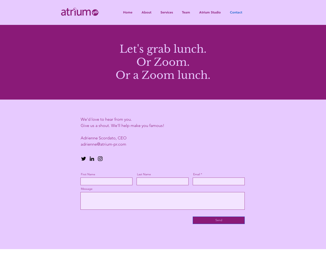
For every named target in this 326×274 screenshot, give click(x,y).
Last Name (144, 174)
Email (196, 174)
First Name (88, 174)
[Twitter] (83, 159)
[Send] (219, 220)
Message (87, 188)
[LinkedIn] (92, 159)
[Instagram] (100, 159)
